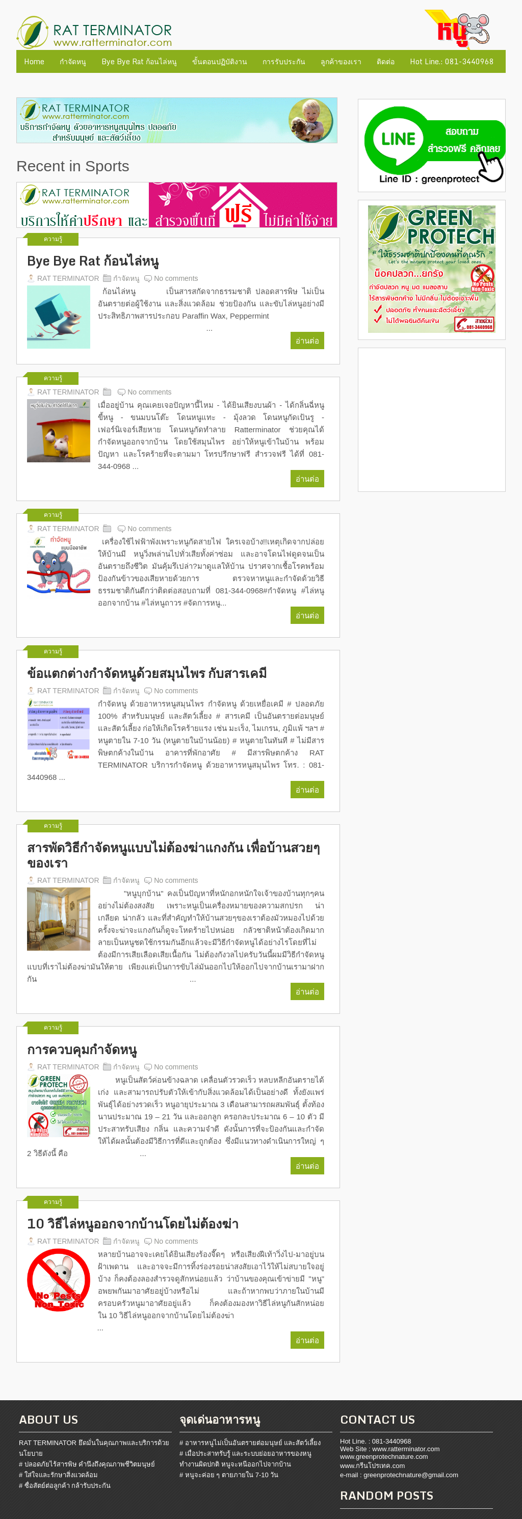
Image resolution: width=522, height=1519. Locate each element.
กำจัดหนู (73, 61)
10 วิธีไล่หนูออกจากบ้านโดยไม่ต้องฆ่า (133, 1224)
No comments (176, 278)
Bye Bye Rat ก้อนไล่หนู (139, 61)
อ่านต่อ (307, 340)
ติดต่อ (386, 61)
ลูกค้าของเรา (341, 61)
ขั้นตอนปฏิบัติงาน (219, 61)
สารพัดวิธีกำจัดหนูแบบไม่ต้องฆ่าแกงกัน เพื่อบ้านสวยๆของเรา (173, 855)
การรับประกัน (284, 61)
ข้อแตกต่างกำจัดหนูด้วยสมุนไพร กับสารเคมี (147, 673)
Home (34, 61)
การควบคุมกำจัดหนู (82, 1049)
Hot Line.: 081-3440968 (452, 61)
